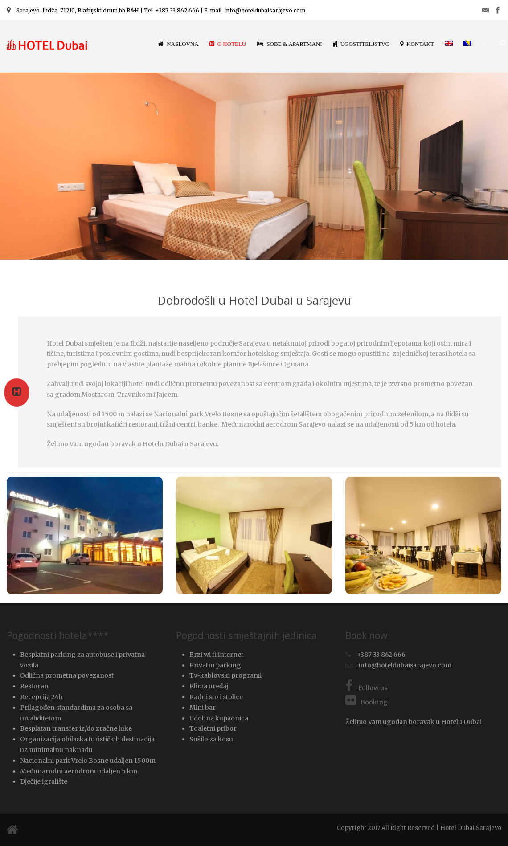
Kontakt (417, 44)
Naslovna (178, 44)
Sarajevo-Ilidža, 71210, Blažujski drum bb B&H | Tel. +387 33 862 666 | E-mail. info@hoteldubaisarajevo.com (156, 10)
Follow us (366, 688)
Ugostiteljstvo (361, 44)
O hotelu (227, 44)
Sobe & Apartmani (289, 44)
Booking (366, 702)
